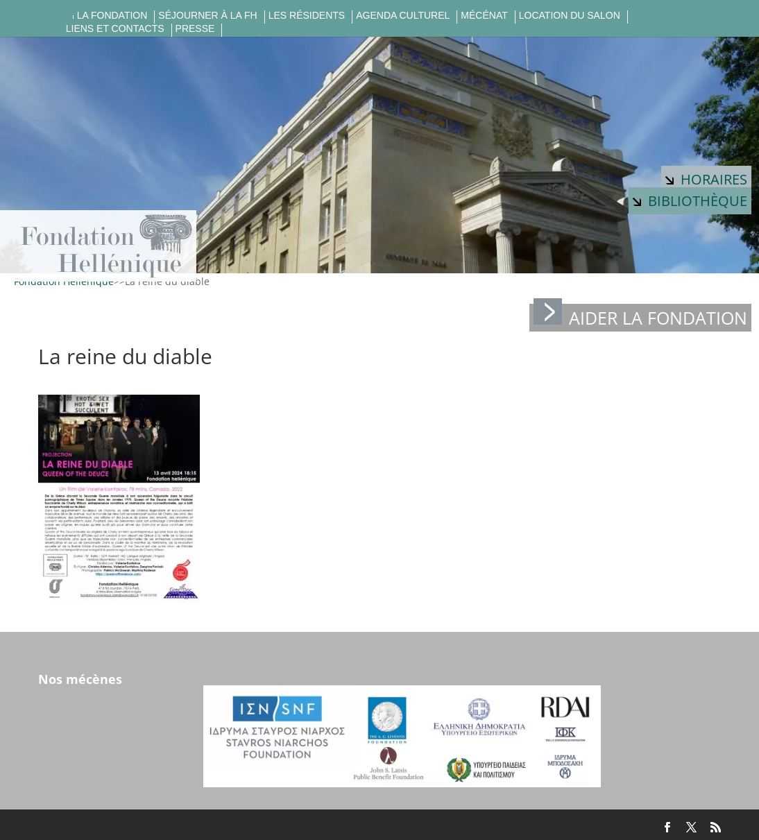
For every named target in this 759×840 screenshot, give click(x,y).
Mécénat (484, 15)
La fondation (112, 15)
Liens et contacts (115, 29)
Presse (195, 29)
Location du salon (569, 15)
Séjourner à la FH (207, 15)
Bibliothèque (690, 200)
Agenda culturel (403, 15)
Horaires (706, 179)
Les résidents (306, 15)
